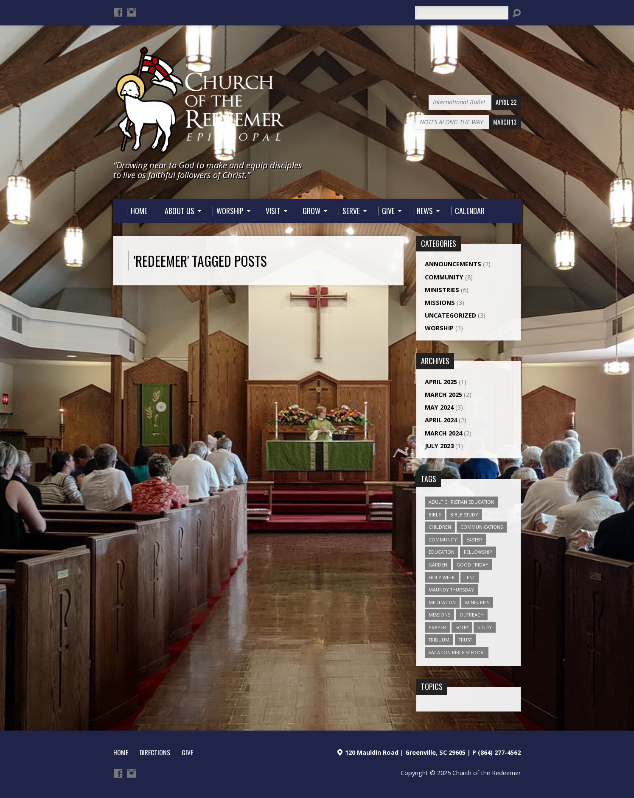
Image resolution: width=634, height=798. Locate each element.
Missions (440, 303)
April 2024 (441, 420)
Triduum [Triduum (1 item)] (439, 639)
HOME (120, 752)
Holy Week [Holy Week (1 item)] (442, 577)
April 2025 (441, 382)
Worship (439, 328)
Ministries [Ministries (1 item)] (477, 602)
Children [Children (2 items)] (440, 527)
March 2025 (443, 395)
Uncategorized (450, 315)
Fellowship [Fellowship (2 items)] (478, 552)
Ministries (442, 290)
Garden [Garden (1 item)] (438, 564)
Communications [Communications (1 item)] (481, 527)
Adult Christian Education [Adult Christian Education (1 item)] (461, 502)
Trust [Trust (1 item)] (465, 639)
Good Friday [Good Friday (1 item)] (472, 564)
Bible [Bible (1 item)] (435, 514)
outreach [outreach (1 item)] (472, 614)
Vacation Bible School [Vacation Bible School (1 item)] (457, 652)
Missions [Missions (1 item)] (439, 614)
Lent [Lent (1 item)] (469, 577)
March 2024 (443, 433)
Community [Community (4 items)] (443, 539)
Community (444, 277)
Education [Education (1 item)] (441, 552)
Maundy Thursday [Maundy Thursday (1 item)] (451, 589)
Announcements (453, 264)
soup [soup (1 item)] (461, 627)
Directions (155, 752)
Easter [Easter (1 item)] (474, 539)
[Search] (461, 13)
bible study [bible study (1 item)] (464, 514)
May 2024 (439, 407)
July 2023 (439, 446)
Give (187, 752)
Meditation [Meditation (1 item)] (442, 602)
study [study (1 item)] (484, 627)
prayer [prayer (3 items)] (437, 627)
